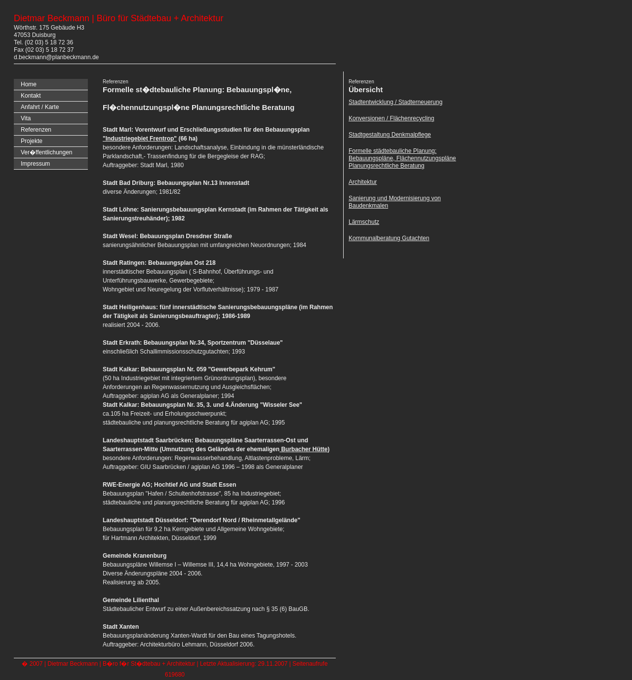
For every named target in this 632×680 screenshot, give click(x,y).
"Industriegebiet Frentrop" (140, 138)
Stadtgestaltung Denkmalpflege (390, 134)
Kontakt (31, 95)
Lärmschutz (364, 221)
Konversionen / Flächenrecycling (391, 118)
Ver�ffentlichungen (47, 152)
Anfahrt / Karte (40, 107)
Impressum (35, 163)
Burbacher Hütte (303, 449)
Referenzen (36, 129)
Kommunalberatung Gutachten (389, 238)
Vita (26, 118)
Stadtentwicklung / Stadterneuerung (395, 102)
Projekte (31, 141)
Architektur (363, 182)
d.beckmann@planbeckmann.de (56, 57)
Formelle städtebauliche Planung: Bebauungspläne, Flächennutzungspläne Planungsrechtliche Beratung (402, 158)
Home (29, 84)
